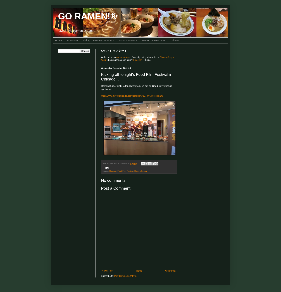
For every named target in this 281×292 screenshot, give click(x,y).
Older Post (170, 271)
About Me (72, 40)
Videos (175, 40)
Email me (138, 60)
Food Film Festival (125, 171)
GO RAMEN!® (87, 16)
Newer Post (107, 271)
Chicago (112, 171)
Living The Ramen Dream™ (98, 40)
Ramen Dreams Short (154, 40)
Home (58, 40)
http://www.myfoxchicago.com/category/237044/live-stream (132, 95)
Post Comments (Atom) (125, 276)
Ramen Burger (140, 171)
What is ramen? (128, 40)
